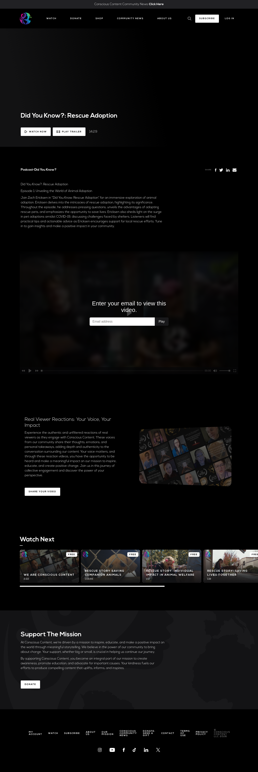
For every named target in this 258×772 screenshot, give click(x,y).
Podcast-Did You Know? (38, 169)
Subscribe (207, 19)
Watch (51, 19)
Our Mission (108, 733)
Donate (76, 19)
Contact (168, 733)
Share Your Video (42, 492)
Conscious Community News (128, 733)
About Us (164, 19)
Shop (99, 19)
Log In (229, 19)
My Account (35, 733)
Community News (130, 19)
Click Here (156, 4)
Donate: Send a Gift (149, 733)
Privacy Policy (202, 733)
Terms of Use (185, 733)
